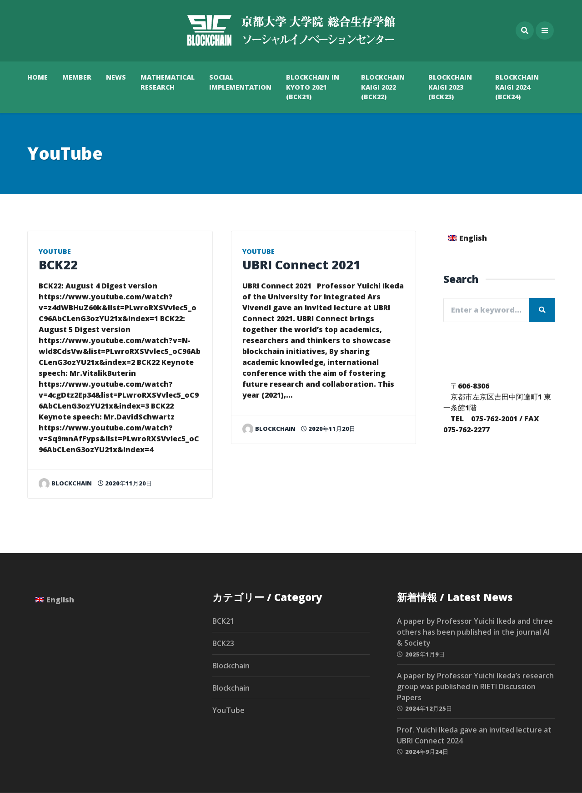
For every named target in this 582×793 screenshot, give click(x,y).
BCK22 (58, 264)
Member (76, 77)
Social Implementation (240, 82)
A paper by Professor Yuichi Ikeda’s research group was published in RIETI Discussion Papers (475, 686)
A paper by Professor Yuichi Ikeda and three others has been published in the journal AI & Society (475, 632)
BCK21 (223, 621)
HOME (37, 77)
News (116, 77)
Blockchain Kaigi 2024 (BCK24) (517, 87)
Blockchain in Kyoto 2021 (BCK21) (312, 87)
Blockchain (231, 666)
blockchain (65, 483)
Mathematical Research (167, 82)
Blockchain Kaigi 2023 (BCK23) (450, 87)
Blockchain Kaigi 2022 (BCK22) (383, 87)
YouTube (55, 251)
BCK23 (223, 643)
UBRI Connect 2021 (301, 264)
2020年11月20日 (125, 483)
